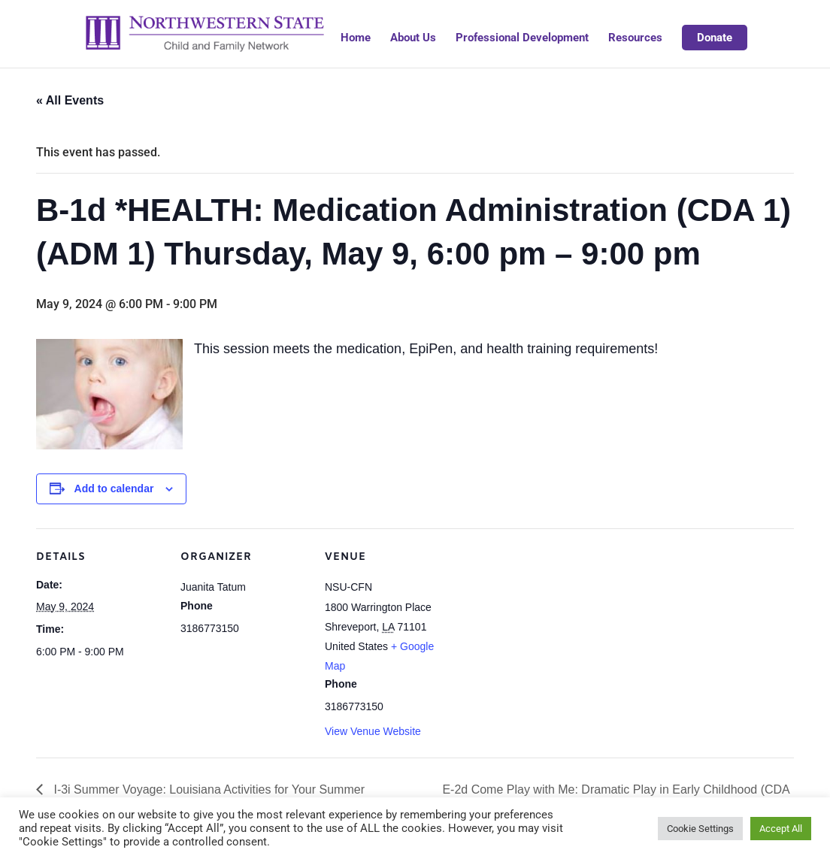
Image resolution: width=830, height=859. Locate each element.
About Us (413, 38)
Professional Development (522, 38)
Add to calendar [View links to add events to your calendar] (114, 488)
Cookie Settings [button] (700, 828)
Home (356, 38)
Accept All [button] (780, 828)
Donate (714, 37)
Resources (635, 38)
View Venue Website (373, 731)
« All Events (70, 100)
